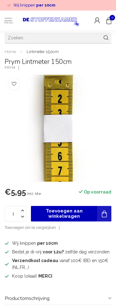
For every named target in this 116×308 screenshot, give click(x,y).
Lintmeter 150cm (43, 51)
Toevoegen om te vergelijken (30, 227)
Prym (10, 67)
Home (10, 51)
